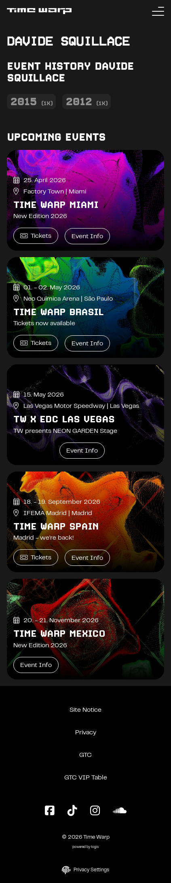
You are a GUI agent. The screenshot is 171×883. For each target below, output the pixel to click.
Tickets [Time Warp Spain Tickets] (35, 557)
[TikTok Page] (72, 811)
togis (95, 847)
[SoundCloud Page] (119, 811)
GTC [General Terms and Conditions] (85, 755)
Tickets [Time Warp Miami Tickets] (35, 236)
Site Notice (85, 710)
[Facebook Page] (49, 811)
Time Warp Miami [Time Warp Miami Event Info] (55, 204)
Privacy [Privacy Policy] (85, 732)
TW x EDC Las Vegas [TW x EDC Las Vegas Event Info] (63, 419)
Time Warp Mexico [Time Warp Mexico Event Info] (59, 633)
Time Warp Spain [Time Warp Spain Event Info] (56, 526)
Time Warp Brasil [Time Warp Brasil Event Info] (58, 312)
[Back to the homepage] (39, 11)
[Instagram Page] (95, 811)
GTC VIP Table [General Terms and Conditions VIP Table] (85, 778)
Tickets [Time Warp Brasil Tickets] (35, 343)
